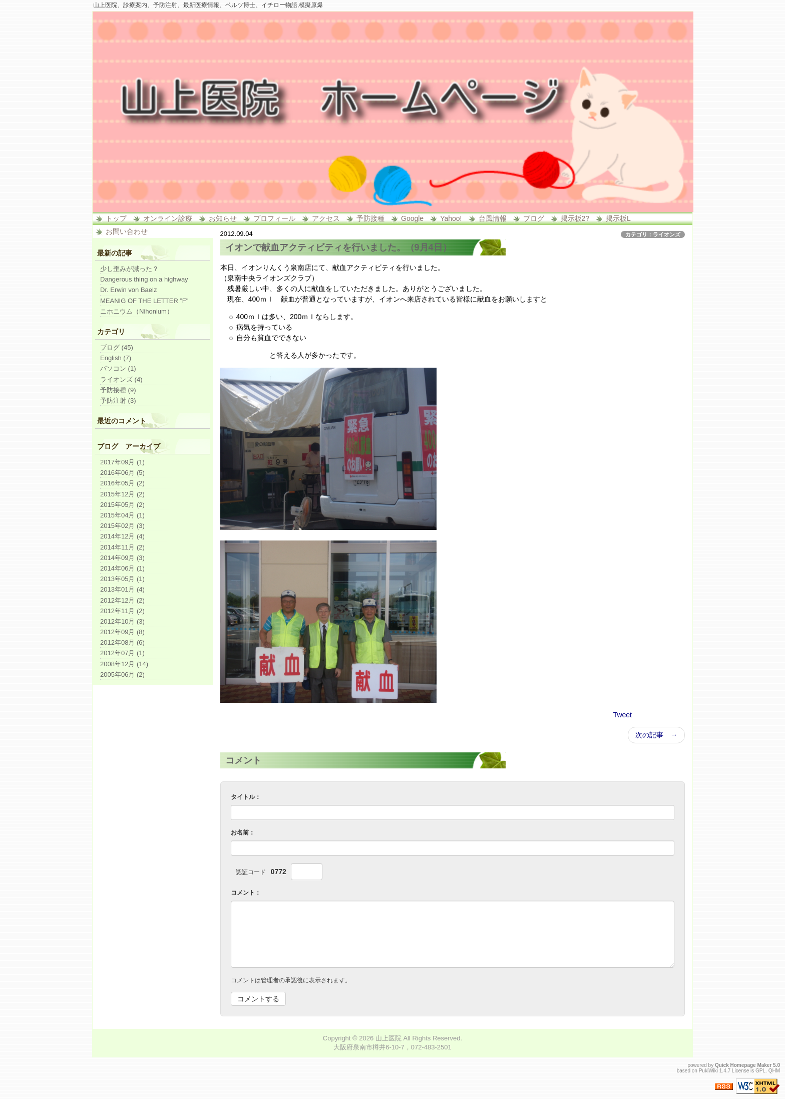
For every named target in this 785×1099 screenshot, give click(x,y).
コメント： (246, 892)
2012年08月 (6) (122, 642)
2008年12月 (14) (124, 664)
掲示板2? (575, 218)
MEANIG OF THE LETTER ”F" (144, 301)
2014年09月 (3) (122, 558)
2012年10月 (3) (122, 621)
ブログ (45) (116, 347)
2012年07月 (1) (122, 653)
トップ (116, 218)
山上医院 (388, 1038)
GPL (760, 1070)
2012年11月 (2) (122, 611)
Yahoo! (451, 218)
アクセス (326, 218)
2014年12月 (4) (122, 536)
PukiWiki (708, 1070)
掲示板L (618, 218)
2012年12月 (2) (122, 600)
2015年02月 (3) (122, 525)
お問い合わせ (127, 231)
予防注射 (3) (118, 400)
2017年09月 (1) (122, 462)
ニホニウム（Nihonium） (136, 311)
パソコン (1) (118, 368)
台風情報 (493, 218)
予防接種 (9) (118, 390)
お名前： (243, 832)
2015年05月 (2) (122, 504)
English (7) (115, 358)
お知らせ (223, 218)
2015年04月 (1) (122, 515)
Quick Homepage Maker (743, 1065)
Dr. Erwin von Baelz (128, 290)
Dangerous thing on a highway (144, 279)
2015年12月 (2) (122, 494)
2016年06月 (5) (122, 472)
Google (412, 218)
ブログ (533, 218)
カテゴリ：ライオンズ (652, 234)
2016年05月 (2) (122, 483)
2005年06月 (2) (122, 674)
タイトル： (246, 796)
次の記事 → (656, 735)
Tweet (622, 715)
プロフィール (274, 218)
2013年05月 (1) (122, 579)
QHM (774, 1070)
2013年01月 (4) (122, 589)
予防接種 (370, 218)
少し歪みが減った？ (129, 268)
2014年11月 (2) (122, 547)
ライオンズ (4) (121, 379)
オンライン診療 (167, 218)
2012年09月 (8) (122, 632)
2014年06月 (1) (122, 568)
